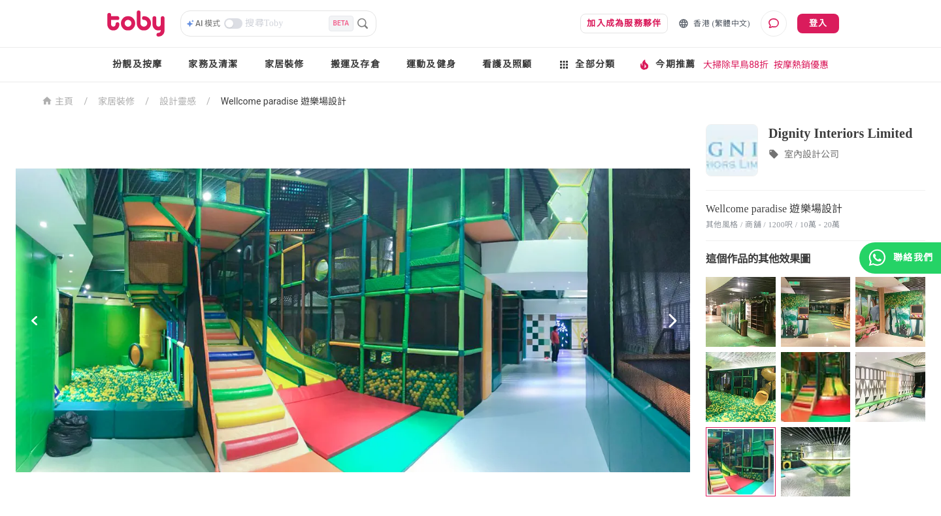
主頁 (58, 100)
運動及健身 (431, 64)
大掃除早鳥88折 (735, 64)
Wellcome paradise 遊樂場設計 (283, 101)
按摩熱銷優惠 (801, 64)
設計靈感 (177, 101)
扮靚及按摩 (137, 64)
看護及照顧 (507, 64)
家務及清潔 (213, 64)
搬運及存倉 (355, 64)
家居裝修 (285, 64)
